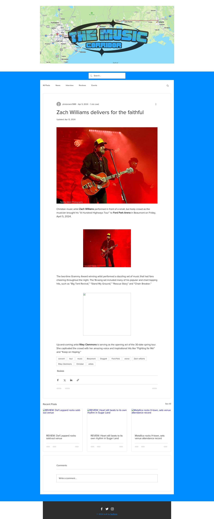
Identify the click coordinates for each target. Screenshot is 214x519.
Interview (69, 85)
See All (168, 404)
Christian (80, 364)
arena (126, 359)
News (58, 85)
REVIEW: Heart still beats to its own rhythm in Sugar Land (107, 437)
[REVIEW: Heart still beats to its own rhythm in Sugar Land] (107, 420)
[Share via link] (78, 380)
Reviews (82, 85)
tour (71, 359)
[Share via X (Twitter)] (64, 380)
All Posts (46, 85)
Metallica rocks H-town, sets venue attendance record (149, 437)
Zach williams (139, 359)
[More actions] (155, 104)
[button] (167, 85)
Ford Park (116, 359)
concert (61, 359)
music (79, 359)
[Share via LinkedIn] (71, 380)
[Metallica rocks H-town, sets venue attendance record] (151, 420)
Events (94, 85)
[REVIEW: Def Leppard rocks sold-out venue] (62, 420)
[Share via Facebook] (58, 380)
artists (90, 364)
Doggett (103, 359)
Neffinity (113, 514)
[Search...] (107, 76)
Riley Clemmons (65, 364)
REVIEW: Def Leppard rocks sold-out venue (61, 437)
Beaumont (91, 359)
